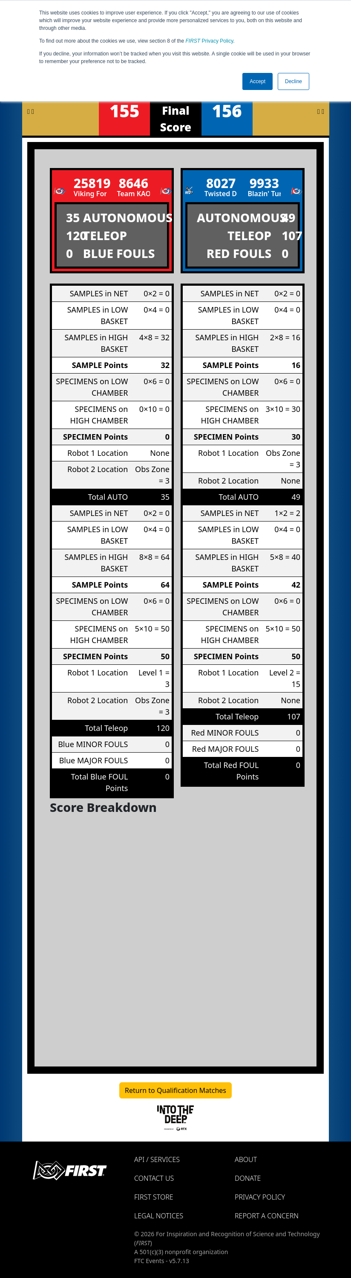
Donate (248, 1178)
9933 (264, 183)
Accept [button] (257, 81)
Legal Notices (158, 1215)
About (246, 1159)
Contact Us (154, 1178)
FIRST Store (153, 1197)
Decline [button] (293, 81)
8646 (133, 183)
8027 (221, 183)
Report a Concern (267, 1215)
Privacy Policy (209, 41)
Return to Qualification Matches (175, 1090)
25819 (90, 183)
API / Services (157, 1159)
